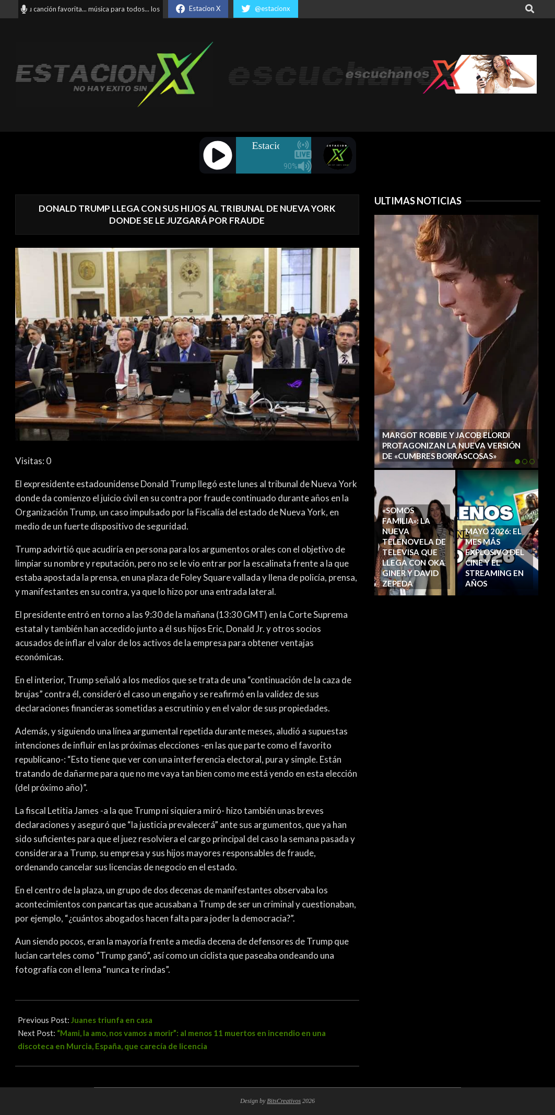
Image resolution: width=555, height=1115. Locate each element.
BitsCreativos (284, 1101)
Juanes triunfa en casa (111, 1020)
